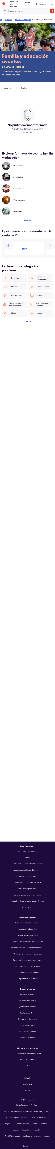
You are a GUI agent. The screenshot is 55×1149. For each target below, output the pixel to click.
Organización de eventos (27, 851)
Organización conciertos (27, 978)
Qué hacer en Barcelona (27, 1000)
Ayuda (7, 1117)
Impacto (32, 1117)
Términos (43, 1123)
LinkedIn (27, 1078)
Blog (46, 1111)
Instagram (27, 1084)
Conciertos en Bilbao (27, 1031)
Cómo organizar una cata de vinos (27, 895)
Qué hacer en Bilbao (27, 1013)
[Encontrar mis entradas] (14, 3)
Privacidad (15, 1130)
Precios (28, 857)
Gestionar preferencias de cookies (36, 1136)
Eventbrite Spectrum (27, 876)
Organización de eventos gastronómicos (27, 901)
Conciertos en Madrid (27, 1025)
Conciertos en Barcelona (27, 1019)
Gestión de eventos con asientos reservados (27, 947)
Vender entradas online (27, 929)
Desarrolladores (22, 1123)
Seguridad (9, 1123)
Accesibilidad (27, 1130)
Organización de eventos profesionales (27, 941)
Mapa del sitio (27, 907)
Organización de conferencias (28, 972)
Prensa (24, 1117)
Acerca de (38, 1111)
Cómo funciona (22, 1105)
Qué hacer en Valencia (28, 1006)
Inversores (43, 1117)
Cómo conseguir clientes (27, 888)
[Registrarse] (41, 3)
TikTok (27, 1090)
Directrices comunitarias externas (27, 882)
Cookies (38, 1130)
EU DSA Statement (12, 1136)
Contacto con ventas (27, 1059)
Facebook (27, 1072)
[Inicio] (3, 3)
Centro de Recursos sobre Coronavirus (27, 863)
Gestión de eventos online (27, 935)
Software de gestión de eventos (27, 923)
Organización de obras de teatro (27, 966)
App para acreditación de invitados (27, 870)
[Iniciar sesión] (27, 3)
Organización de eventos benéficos (27, 954)
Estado (34, 1123)
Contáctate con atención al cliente (27, 1053)
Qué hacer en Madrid (27, 994)
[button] (9, 88)
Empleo (16, 1117)
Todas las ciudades (27, 1037)
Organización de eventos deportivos (27, 960)
